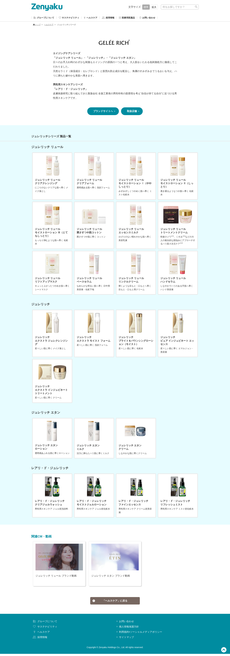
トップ (37, 25)
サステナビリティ (44, 628)
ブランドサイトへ (104, 111)
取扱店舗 (133, 111)
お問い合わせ (125, 623)
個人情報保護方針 (127, 628)
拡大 (154, 7)
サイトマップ (125, 639)
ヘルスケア (48, 25)
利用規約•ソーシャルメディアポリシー (139, 634)
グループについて (44, 623)
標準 (146, 7)
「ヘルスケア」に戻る (110, 602)
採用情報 (39, 639)
